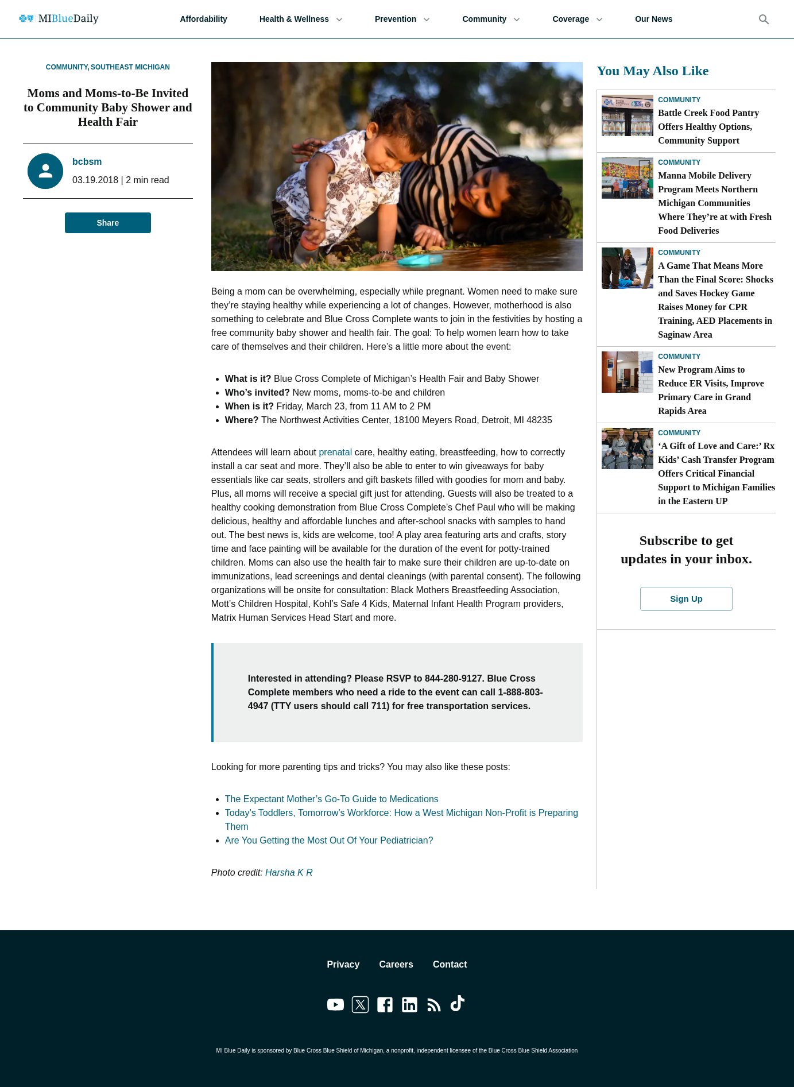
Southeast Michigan (130, 67)
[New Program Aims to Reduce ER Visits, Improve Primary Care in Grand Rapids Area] (627, 372)
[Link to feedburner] (434, 1007)
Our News (653, 19)
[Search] (764, 19)
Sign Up (686, 598)
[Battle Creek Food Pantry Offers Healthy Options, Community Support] (627, 115)
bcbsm (87, 162)
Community (491, 19)
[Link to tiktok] (459, 1007)
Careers (396, 964)
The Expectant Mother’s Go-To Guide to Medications (332, 799)
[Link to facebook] (385, 1007)
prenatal (335, 452)
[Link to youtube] (336, 1007)
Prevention (402, 19)
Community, (68, 67)
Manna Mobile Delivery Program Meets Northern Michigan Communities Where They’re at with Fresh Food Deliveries (715, 203)
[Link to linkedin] (410, 1007)
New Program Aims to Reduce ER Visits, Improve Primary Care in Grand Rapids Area (711, 390)
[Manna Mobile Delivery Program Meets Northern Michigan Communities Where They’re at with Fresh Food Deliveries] (627, 178)
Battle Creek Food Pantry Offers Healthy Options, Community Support (708, 126)
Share (108, 223)
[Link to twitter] (360, 1007)
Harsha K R (289, 872)
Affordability (203, 19)
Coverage (577, 19)
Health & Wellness (301, 19)
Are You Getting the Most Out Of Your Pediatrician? (329, 840)
